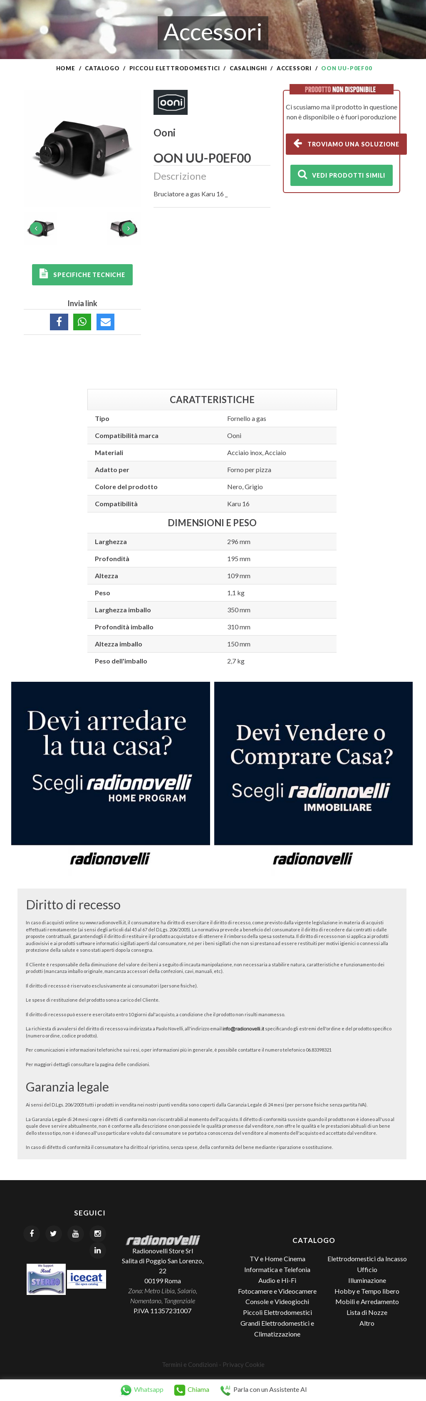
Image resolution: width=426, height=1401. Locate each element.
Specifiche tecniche (82, 274)
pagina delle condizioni (124, 1064)
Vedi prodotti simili (341, 174)
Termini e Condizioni (190, 1364)
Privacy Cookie (244, 1364)
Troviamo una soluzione (346, 143)
